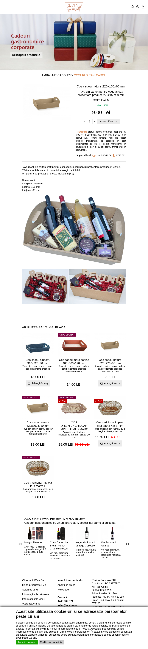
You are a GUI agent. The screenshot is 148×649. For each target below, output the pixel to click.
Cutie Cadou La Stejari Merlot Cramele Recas (59, 545)
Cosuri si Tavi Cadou (90, 75)
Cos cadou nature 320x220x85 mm (110, 361)
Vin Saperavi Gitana (108, 544)
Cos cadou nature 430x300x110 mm (37, 424)
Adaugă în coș (108, 121)
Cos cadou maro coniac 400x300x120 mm (74, 361)
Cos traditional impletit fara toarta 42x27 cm (110, 424)
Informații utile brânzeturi (36, 594)
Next (127, 544)
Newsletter (64, 589)
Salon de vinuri (30, 589)
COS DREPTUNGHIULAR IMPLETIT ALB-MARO (74, 426)
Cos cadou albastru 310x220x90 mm (38, 361)
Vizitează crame (31, 603)
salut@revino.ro (67, 605)
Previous (20, 544)
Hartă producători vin (34, 585)
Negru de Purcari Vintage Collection (86, 544)
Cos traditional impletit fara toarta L (38, 484)
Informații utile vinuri (33, 599)
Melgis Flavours (33, 542)
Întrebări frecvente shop (71, 580)
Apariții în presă (66, 585)
